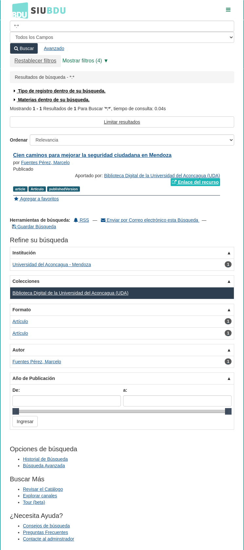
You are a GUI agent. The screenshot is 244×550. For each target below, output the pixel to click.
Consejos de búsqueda (46, 525)
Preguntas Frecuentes (45, 532)
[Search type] (122, 37)
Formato (21, 309)
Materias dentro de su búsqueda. (51, 99)
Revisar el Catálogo (43, 489)
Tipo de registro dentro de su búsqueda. (58, 91)
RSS (81, 220)
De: (16, 390)
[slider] (15, 411)
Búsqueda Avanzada (44, 465)
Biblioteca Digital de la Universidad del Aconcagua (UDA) (162, 175)
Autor (18, 349)
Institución (24, 252)
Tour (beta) (34, 502)
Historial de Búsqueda (45, 459)
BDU (18, 10)
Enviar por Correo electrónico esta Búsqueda (150, 220)
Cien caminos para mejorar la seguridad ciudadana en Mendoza (92, 155)
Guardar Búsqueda (34, 226)
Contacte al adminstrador (48, 538)
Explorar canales (40, 495)
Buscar (24, 48)
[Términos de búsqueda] (122, 26)
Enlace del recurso (195, 182)
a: (125, 390)
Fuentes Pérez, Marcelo (45, 162)
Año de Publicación (33, 378)
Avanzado (54, 48)
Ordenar (19, 140)
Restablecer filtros (35, 60)
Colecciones (25, 281)
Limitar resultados (122, 122)
